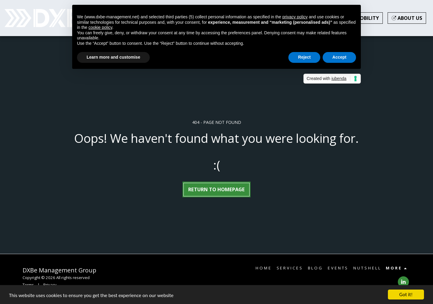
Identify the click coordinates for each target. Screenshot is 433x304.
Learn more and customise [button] (113, 57)
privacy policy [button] (295, 16)
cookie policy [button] (100, 27)
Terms (28, 284)
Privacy (50, 284)
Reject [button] (304, 57)
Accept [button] (339, 57)
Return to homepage (216, 189)
